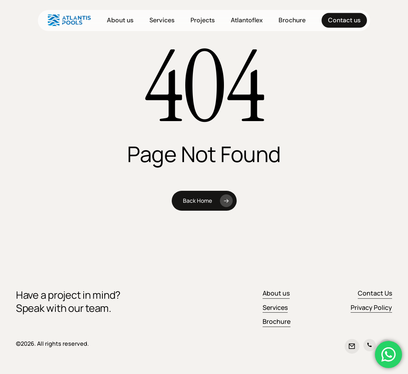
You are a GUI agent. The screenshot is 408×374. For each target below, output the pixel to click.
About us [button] (276, 293)
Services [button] (275, 307)
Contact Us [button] (375, 293)
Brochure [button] (276, 321)
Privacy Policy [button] (371, 307)
